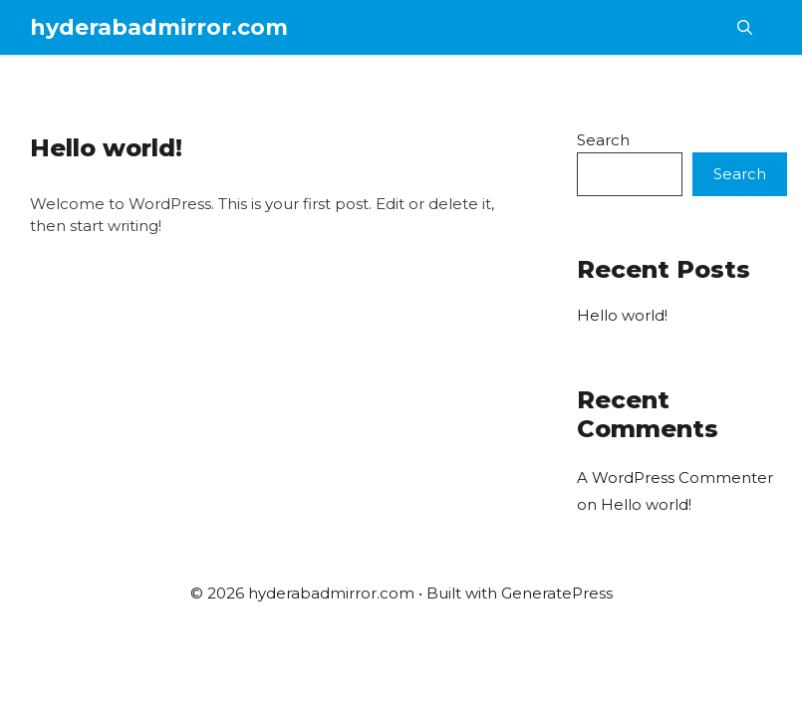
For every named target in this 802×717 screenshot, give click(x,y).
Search (603, 139)
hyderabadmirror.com (159, 27)
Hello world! (106, 147)
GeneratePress (557, 593)
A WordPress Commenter (675, 477)
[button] (744, 27)
